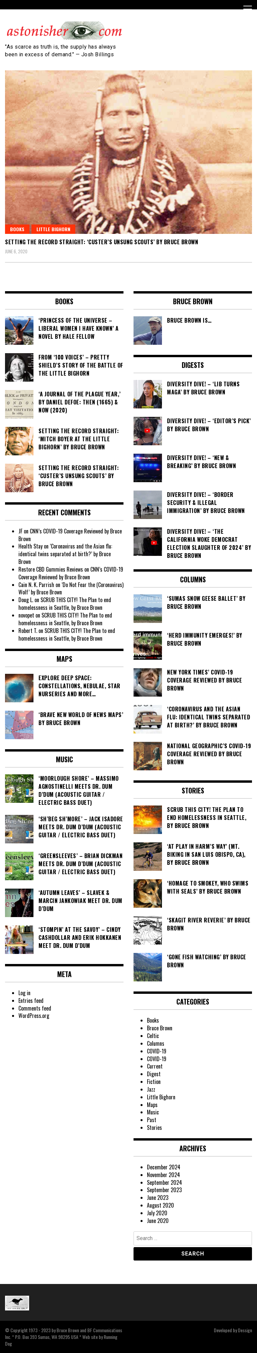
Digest (154, 1074)
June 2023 (157, 1198)
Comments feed (34, 1008)
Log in (24, 993)
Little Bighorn (53, 229)
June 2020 (158, 1221)
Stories (154, 1127)
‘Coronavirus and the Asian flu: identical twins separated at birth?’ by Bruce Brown (65, 554)
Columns (155, 1043)
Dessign (245, 1330)
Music (153, 1112)
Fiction (154, 1082)
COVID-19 (156, 1051)
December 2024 (163, 1167)
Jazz (151, 1089)
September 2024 (164, 1182)
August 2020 (160, 1205)
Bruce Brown (159, 1028)
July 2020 (157, 1213)
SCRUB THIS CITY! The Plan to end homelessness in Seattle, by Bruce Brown (64, 603)
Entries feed (31, 1000)
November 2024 (163, 1175)
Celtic (153, 1036)
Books (17, 229)
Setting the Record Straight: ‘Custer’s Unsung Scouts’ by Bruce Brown (101, 242)
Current (155, 1066)
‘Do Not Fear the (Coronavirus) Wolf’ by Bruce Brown (70, 588)
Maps (152, 1105)
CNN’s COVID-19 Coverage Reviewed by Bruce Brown (70, 535)
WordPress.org (33, 1016)
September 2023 (164, 1190)
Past (151, 1120)
